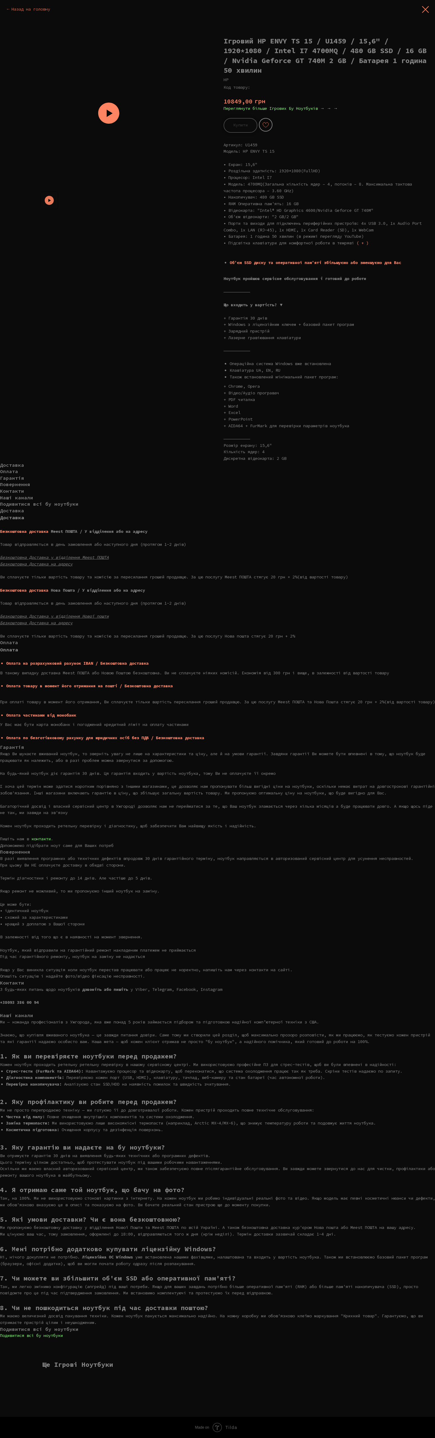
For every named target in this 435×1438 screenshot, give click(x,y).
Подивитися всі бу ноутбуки (31, 1335)
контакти (41, 838)
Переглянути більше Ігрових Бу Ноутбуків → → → (281, 108)
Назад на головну (30, 9)
